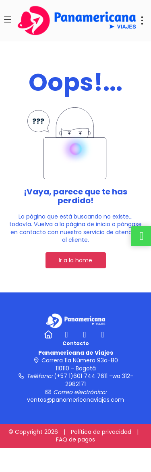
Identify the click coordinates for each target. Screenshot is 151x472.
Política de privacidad (101, 432)
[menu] (142, 20)
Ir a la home (75, 260)
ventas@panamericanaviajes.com (75, 400)
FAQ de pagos (75, 439)
